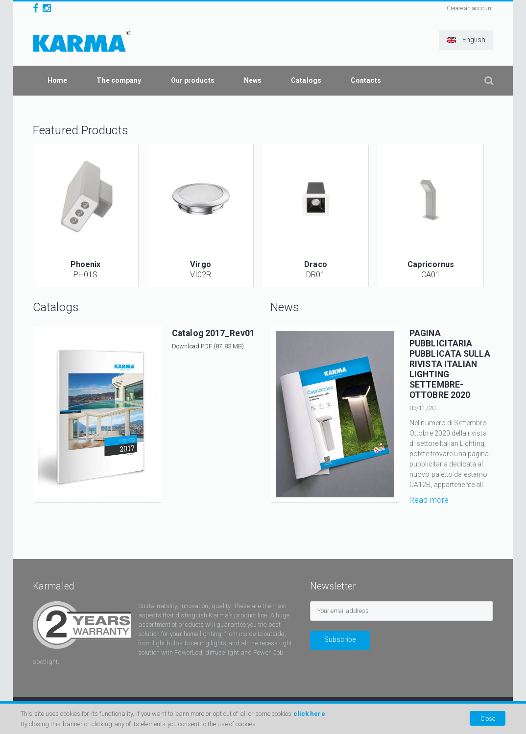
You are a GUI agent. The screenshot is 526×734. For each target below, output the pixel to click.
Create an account (470, 8)
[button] (466, 40)
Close (487, 718)
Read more (429, 500)
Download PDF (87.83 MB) (208, 346)
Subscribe (340, 639)
